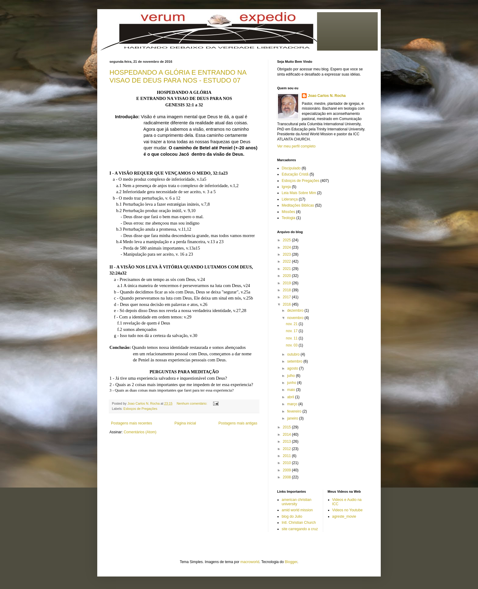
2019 (287, 283)
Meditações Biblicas (298, 205)
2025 (287, 240)
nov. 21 (292, 324)
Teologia (288, 218)
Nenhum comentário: (192, 403)
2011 (287, 456)
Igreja (286, 187)
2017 (287, 297)
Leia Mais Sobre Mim (299, 193)
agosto (293, 368)
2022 (287, 261)
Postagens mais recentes (131, 423)
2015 (287, 427)
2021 (287, 269)
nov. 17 (292, 331)
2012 (287, 449)
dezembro (296, 310)
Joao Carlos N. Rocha (327, 96)
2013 (287, 441)
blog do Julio (292, 516)
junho (292, 383)
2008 (287, 477)
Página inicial (185, 423)
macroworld (249, 562)
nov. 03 (292, 345)
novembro (296, 318)
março (292, 404)
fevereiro (294, 411)
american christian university (296, 502)
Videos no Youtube (347, 510)
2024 (287, 247)
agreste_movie (344, 516)
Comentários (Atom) (140, 432)
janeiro (293, 418)
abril (291, 397)
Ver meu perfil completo (296, 146)
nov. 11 (292, 338)
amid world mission (297, 510)
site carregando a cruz (300, 529)
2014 (287, 434)
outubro (294, 354)
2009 (287, 470)
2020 (287, 276)
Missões (288, 212)
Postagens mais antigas (238, 423)
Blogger (291, 562)
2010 (287, 463)
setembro (295, 361)
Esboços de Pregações (140, 408)
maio (291, 390)
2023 (287, 254)
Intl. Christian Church (299, 522)
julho (291, 376)
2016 (287, 304)
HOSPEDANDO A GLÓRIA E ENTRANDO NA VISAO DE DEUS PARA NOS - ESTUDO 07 (177, 76)
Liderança (290, 199)
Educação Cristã (295, 174)
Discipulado (291, 168)
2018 (287, 290)
